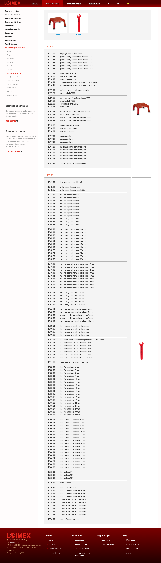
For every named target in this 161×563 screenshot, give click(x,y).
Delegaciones (54, 553)
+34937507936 (14, 542)
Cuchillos (10, 62)
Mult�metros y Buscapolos (15, 77)
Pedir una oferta (132, 544)
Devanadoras (9, 26)
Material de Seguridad (14, 73)
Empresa (52, 544)
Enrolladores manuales (12, 15)
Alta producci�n (10, 40)
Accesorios (8, 37)
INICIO (35, 3)
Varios (57, 35)
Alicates (9, 51)
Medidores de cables (12, 11)
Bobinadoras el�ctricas (13, 22)
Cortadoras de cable (13, 80)
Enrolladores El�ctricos (13, 18)
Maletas (9, 69)
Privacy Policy (132, 549)
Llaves (78, 35)
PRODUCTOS (52, 3)
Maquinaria (79, 540)
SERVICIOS (94, 3)
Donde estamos (55, 549)
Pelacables (10, 59)
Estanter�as (9, 33)
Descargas (130, 540)
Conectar (12, 121)
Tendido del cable (11, 44)
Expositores (10, 91)
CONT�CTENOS (14, 151)
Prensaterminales (12, 66)
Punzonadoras (11, 88)
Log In (129, 553)
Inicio (51, 540)
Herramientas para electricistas (15, 48)
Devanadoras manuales (12, 29)
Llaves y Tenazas (12, 84)
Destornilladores (12, 95)
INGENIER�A (74, 3)
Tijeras (9, 55)
